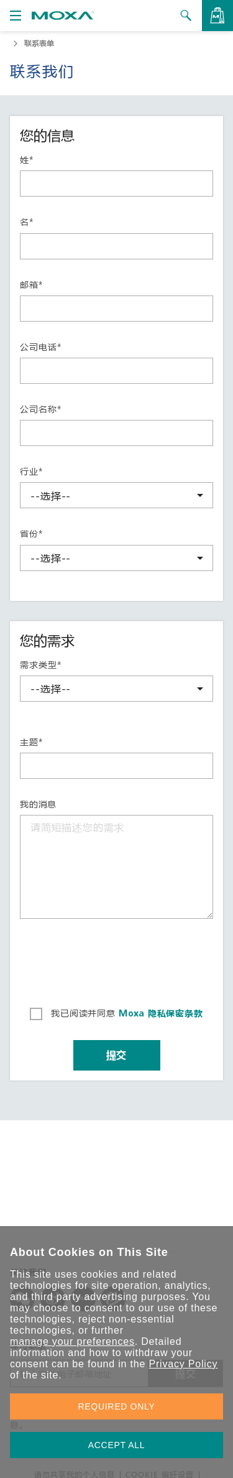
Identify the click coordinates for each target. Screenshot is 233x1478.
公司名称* (40, 409)
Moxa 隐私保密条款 (159, 1013)
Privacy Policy (182, 1364)
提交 (116, 1054)
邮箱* (31, 284)
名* (27, 222)
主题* (31, 742)
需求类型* (40, 665)
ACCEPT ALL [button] (116, 1445)
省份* (31, 533)
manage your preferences (72, 1341)
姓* (27, 159)
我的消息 (38, 804)
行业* (31, 471)
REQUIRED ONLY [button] (116, 1406)
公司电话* (40, 347)
